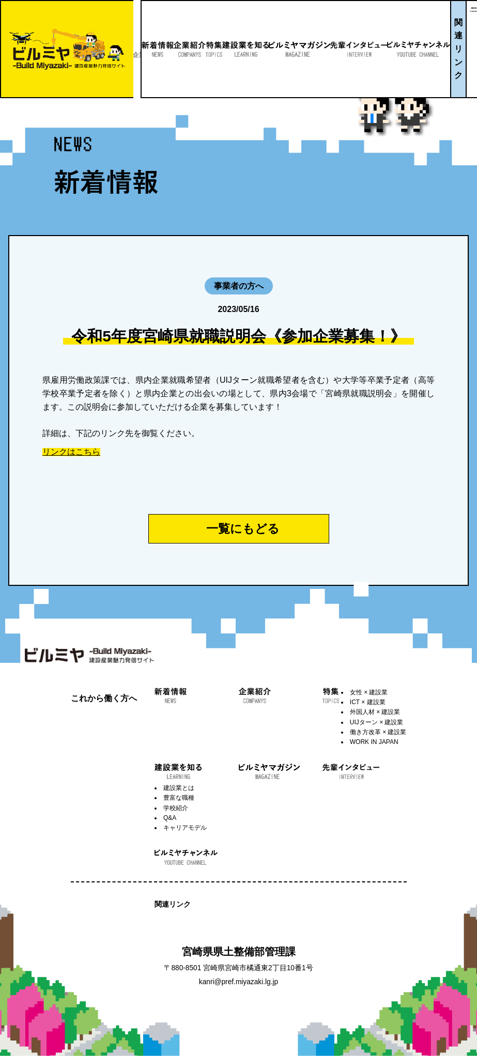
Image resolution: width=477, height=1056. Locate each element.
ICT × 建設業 (368, 702)
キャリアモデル (185, 827)
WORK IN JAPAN (374, 742)
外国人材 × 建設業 (375, 712)
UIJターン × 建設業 (377, 722)
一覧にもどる (243, 528)
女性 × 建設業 (369, 692)
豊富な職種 (178, 797)
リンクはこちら (71, 452)
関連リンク (452, 49)
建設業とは (178, 787)
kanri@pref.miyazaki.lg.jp (238, 982)
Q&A (169, 817)
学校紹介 (175, 808)
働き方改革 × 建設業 (378, 732)
